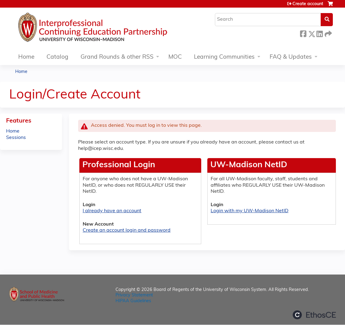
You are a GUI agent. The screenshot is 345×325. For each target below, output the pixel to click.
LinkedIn (319, 33)
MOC (175, 57)
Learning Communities (224, 57)
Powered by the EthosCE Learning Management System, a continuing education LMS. (314, 314)
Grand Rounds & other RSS (117, 57)
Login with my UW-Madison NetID (249, 211)
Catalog (57, 57)
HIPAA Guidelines (133, 301)
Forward (328, 33)
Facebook (303, 33)
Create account (307, 4)
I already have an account (112, 211)
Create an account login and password (127, 230)
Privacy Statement (134, 295)
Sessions (16, 137)
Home (26, 57)
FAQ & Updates (291, 57)
